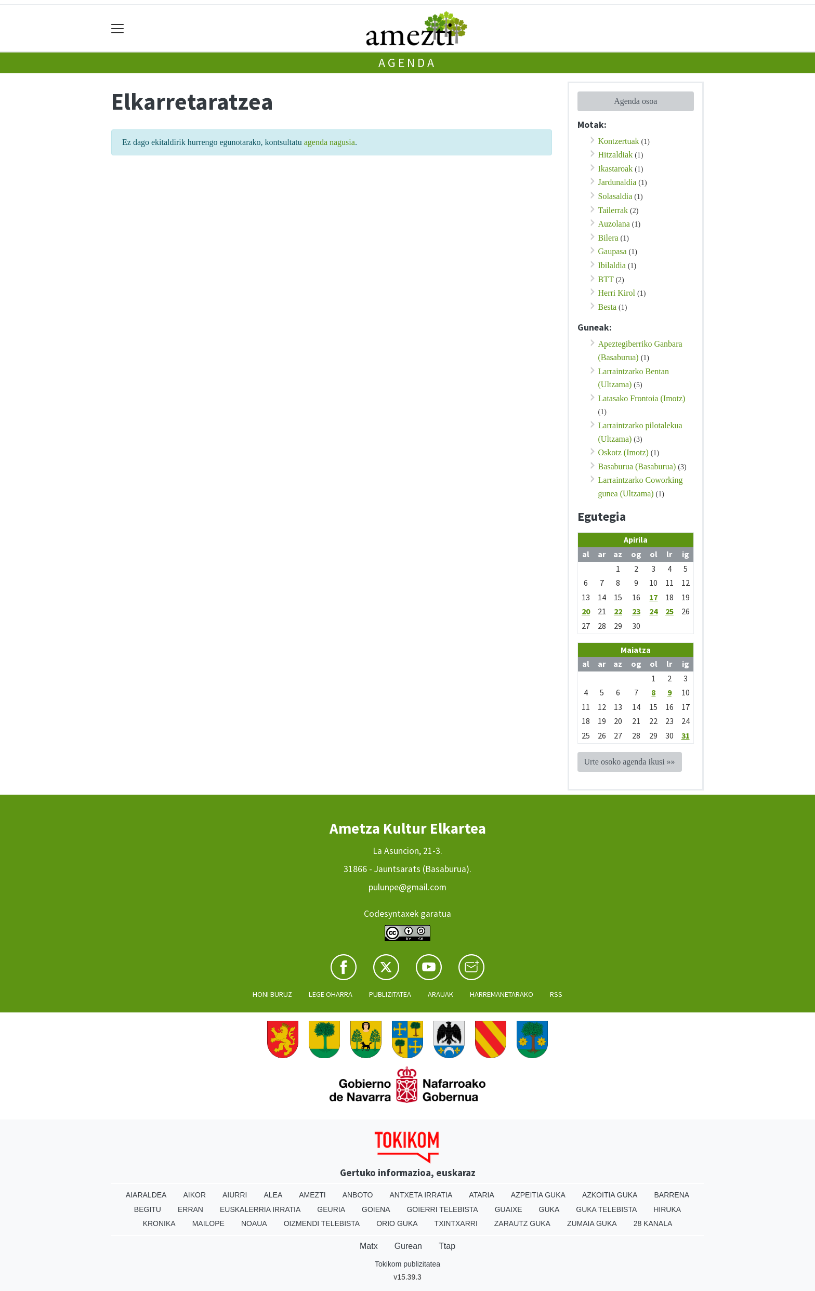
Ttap (447, 1246)
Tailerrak (613, 210)
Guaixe (508, 1209)
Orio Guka (396, 1223)
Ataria (481, 1195)
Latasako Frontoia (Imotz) (642, 398)
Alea (273, 1195)
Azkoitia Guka (610, 1195)
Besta (607, 306)
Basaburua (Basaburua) (637, 466)
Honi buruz (272, 994)
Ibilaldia (612, 265)
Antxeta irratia (421, 1195)
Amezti (312, 1195)
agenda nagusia (329, 142)
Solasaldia (615, 196)
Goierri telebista (442, 1209)
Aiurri (234, 1195)
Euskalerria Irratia (260, 1209)
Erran (190, 1209)
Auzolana (614, 223)
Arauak (440, 994)
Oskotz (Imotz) (623, 452)
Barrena (671, 1195)
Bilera (608, 237)
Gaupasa (612, 251)
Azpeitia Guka (538, 1195)
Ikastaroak (615, 168)
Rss (556, 994)
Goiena (376, 1209)
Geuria (331, 1209)
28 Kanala (653, 1223)
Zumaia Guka (592, 1223)
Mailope (208, 1223)
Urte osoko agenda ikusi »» (629, 761)
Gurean (408, 1246)
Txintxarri (456, 1223)
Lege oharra (330, 994)
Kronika (159, 1223)
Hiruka (667, 1209)
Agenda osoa (635, 101)
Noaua (254, 1223)
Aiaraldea (146, 1195)
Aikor (194, 1195)
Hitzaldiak (615, 154)
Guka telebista (606, 1209)
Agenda (407, 63)
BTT (606, 279)
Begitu (147, 1209)
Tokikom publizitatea (407, 1264)
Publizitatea (390, 994)
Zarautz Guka (522, 1223)
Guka (549, 1209)
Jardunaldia (617, 182)
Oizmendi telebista (322, 1223)
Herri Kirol (617, 292)
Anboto (358, 1195)
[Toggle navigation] (118, 28)
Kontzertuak (618, 141)
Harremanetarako (501, 994)
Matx (369, 1246)
